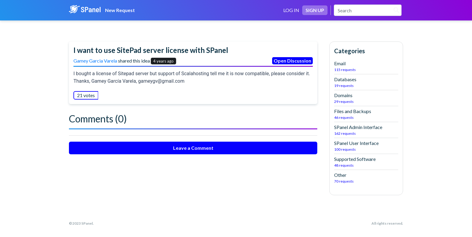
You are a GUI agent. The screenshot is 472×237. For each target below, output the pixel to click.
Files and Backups (366, 114)
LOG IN (291, 10)
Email (366, 66)
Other (366, 178)
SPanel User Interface (366, 146)
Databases (366, 82)
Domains (366, 98)
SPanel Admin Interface (366, 130)
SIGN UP (315, 10)
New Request (120, 10)
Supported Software (366, 162)
